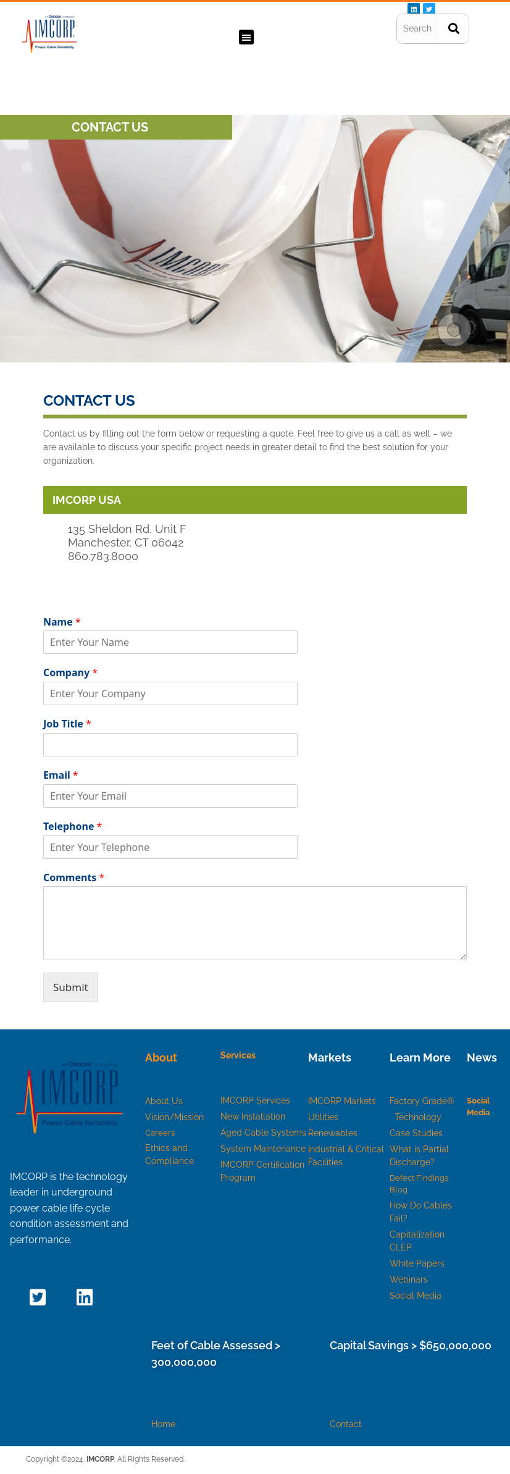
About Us (164, 1101)
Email (60, 775)
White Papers (417, 1263)
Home (163, 1424)
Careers (160, 1132)
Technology (418, 1117)
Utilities (323, 1117)
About (161, 1057)
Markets (329, 1057)
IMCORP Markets (342, 1101)
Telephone (72, 826)
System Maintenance (263, 1149)
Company (70, 672)
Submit (70, 987)
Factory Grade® (423, 1101)
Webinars (409, 1279)
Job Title (67, 724)
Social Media (415, 1295)
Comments (73, 877)
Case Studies (416, 1133)
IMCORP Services (255, 1100)
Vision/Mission (174, 1117)
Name (62, 622)
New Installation (252, 1116)
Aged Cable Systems (263, 1132)
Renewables (332, 1133)
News (482, 1057)
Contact (346, 1424)
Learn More (420, 1057)
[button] (246, 37)
